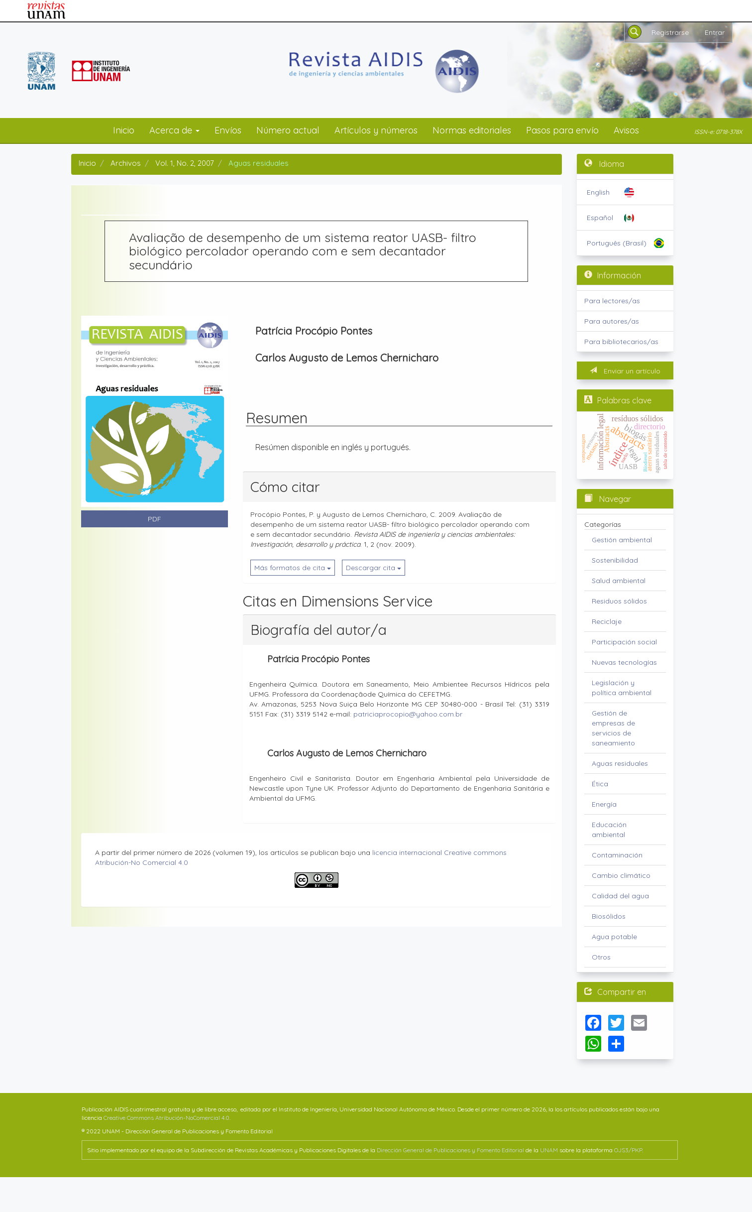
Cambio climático (621, 875)
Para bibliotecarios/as (621, 341)
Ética (600, 783)
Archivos (125, 163)
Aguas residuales (620, 763)
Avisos (626, 130)
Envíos (228, 130)
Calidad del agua (620, 895)
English (598, 192)
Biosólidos (609, 916)
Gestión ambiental (622, 539)
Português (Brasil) (616, 243)
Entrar (715, 32)
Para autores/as (611, 321)
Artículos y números (376, 130)
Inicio (123, 130)
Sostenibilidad (615, 560)
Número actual (288, 130)
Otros (601, 957)
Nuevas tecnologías (624, 662)
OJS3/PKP (628, 1150)
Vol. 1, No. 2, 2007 (184, 163)
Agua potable (614, 936)
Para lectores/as (612, 300)
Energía (604, 804)
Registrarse (670, 32)
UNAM (549, 1150)
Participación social (624, 641)
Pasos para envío (562, 130)
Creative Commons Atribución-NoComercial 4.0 (166, 1117)
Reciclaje (607, 621)
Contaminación (617, 854)
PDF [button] (154, 518)
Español (600, 217)
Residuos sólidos (619, 601)
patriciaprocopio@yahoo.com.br (407, 714)
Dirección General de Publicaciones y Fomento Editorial (450, 1150)
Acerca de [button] (174, 130)
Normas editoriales (471, 130)
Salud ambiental (618, 580)
